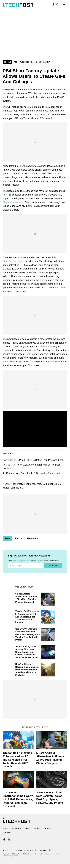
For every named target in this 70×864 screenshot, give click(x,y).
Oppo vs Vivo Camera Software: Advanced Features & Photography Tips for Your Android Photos (27, 634)
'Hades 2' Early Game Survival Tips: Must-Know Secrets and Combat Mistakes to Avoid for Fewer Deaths (27, 652)
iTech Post (16, 484)
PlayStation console (13, 202)
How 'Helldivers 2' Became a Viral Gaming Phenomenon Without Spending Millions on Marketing (27, 669)
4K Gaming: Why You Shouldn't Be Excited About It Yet (31, 473)
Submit (53, 565)
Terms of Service (31, 850)
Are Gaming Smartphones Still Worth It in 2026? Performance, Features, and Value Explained (18, 799)
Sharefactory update (13, 261)
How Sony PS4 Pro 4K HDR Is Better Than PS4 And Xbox (33, 460)
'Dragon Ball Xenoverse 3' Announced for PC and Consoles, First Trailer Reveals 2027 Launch (27, 616)
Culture (7, 832)
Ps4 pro (19, 538)
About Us (6, 850)
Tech (16, 62)
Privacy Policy (46, 850)
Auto (36, 828)
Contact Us (17, 850)
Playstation (33, 538)
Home (5, 828)
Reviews (16, 828)
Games (47, 828)
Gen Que (7, 62)
